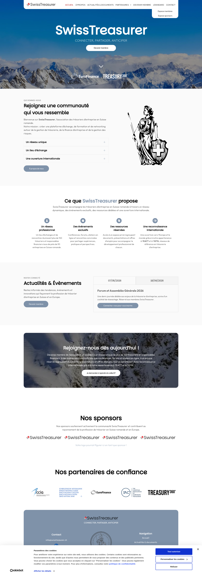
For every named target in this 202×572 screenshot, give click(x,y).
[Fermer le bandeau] (198, 545)
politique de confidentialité (122, 560)
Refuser (174, 563)
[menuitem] (69, 4)
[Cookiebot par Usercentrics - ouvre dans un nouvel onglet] (16, 567)
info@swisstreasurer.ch (56, 540)
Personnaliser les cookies (174, 555)
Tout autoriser (173, 547)
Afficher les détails (42, 567)
